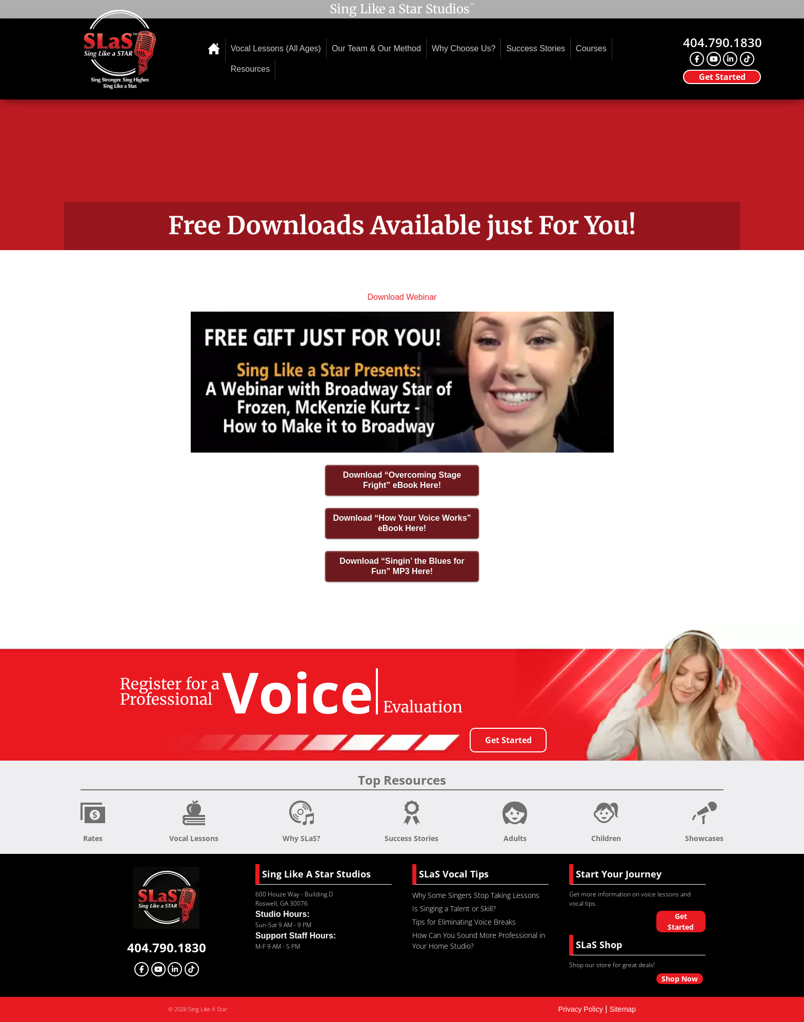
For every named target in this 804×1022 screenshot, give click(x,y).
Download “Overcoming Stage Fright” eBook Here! (402, 480)
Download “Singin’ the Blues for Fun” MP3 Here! (402, 566)
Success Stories (535, 48)
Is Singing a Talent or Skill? (454, 908)
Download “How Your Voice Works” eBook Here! (402, 523)
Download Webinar (402, 297)
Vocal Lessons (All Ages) (276, 48)
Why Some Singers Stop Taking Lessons (475, 895)
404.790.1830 (722, 42)
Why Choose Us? (464, 48)
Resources (250, 69)
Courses (591, 48)
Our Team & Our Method (376, 48)
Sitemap (623, 1009)
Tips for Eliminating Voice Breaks (464, 922)
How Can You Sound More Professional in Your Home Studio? (478, 940)
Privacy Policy (580, 1009)
